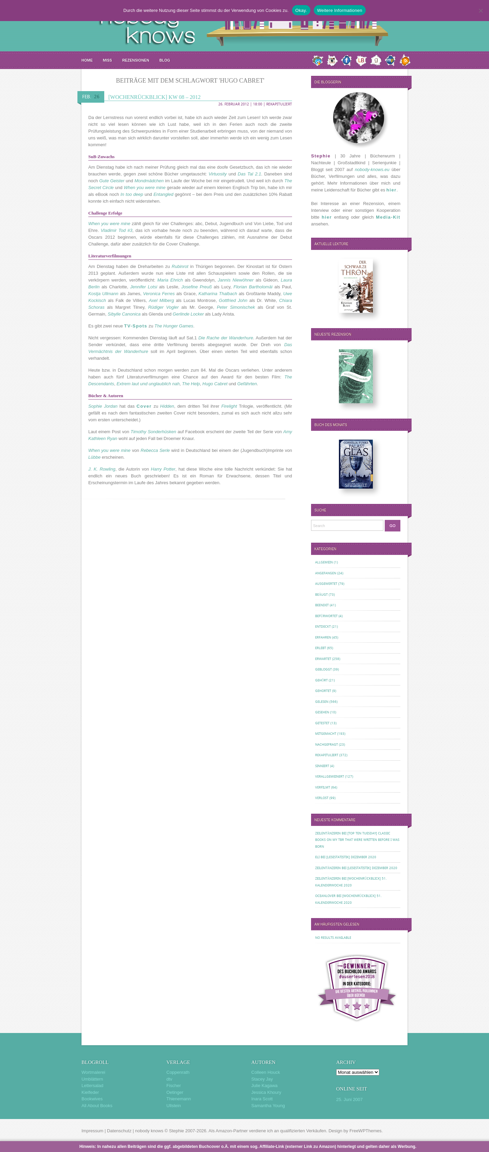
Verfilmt (322, 787)
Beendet (322, 605)
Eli (317, 857)
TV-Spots (135, 325)
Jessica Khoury (266, 1092)
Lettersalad (92, 1085)
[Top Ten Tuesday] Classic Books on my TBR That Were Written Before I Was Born (357, 839)
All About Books (97, 1105)
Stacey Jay (262, 1079)
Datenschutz (119, 1130)
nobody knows (149, 1130)
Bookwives (92, 1098)
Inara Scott (262, 1098)
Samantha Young (268, 1105)
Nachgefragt (326, 744)
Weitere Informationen (339, 10)
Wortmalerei (93, 1072)
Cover (144, 406)
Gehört (321, 680)
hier (391, 189)
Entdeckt (323, 626)
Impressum (92, 1130)
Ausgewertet (326, 584)
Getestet (322, 723)
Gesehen (322, 712)
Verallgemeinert (329, 776)
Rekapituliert (279, 104)
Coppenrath (177, 1072)
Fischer (173, 1085)
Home (87, 60)
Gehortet (323, 691)
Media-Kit (388, 217)
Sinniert (322, 766)
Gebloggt (323, 669)
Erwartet (323, 659)
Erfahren (323, 637)
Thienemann (178, 1098)
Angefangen (325, 573)
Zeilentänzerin (328, 833)
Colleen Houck (265, 1072)
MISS (107, 60)
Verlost (321, 798)
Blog (164, 60)
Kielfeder (90, 1092)
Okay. (301, 10)
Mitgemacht (325, 733)
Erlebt (320, 648)
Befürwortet (326, 616)
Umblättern (92, 1079)
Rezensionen (135, 60)
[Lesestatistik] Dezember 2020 (351, 857)
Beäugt (321, 594)
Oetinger (174, 1092)
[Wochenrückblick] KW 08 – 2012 (154, 97)
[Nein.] (480, 10)
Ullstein (173, 1105)
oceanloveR (325, 896)
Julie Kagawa (264, 1085)
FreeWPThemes (365, 1130)
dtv (169, 1079)
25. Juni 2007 (349, 1099)
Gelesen (321, 702)
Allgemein (324, 562)
